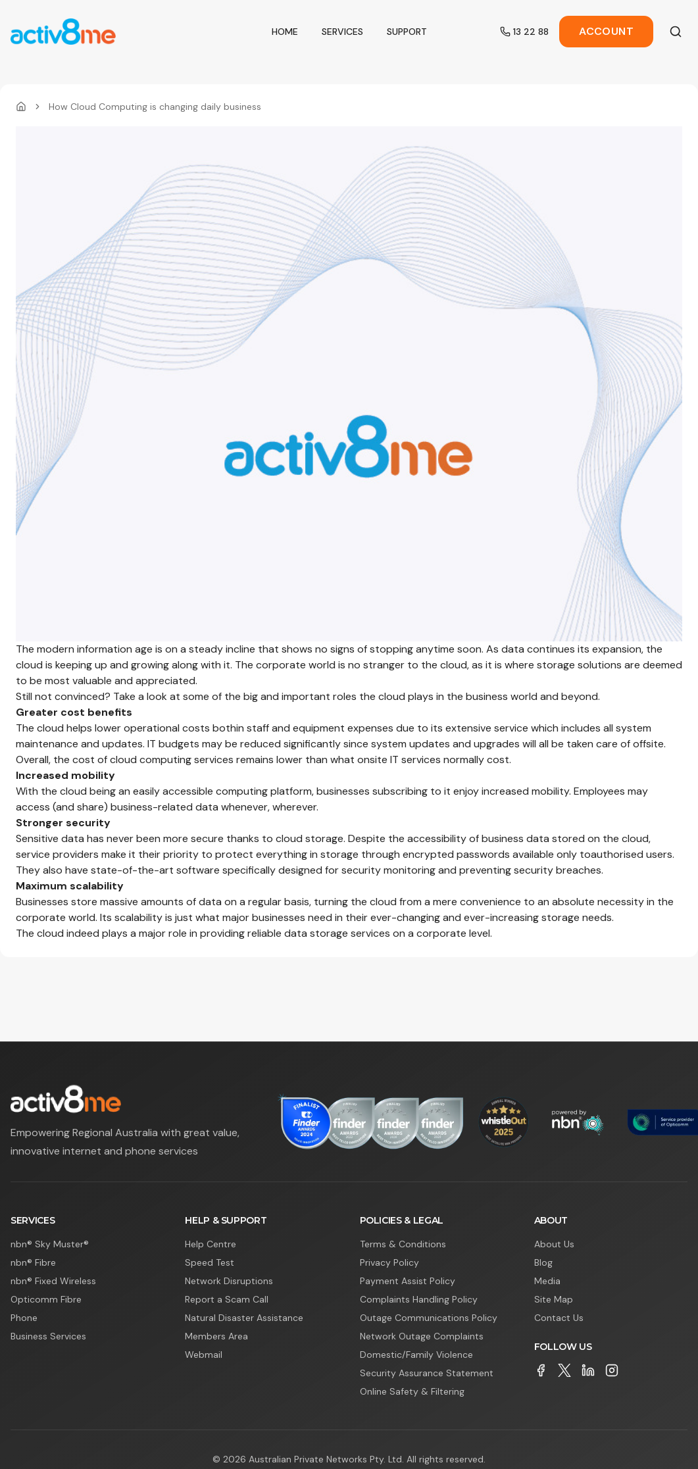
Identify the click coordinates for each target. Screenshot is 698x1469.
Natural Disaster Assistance (244, 1318)
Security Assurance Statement (426, 1373)
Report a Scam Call (226, 1299)
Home (285, 31)
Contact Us (559, 1318)
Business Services (48, 1336)
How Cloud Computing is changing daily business (155, 106)
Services (342, 31)
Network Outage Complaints (422, 1336)
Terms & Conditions (403, 1244)
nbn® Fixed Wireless (53, 1281)
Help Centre (210, 1244)
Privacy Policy (389, 1262)
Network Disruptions (229, 1281)
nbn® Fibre (33, 1262)
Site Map (553, 1299)
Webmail (203, 1354)
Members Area (216, 1336)
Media (547, 1281)
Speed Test (209, 1262)
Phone (24, 1318)
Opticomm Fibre (46, 1299)
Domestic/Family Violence (416, 1354)
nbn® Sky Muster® (50, 1244)
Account (606, 31)
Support (407, 31)
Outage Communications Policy (428, 1318)
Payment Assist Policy (407, 1281)
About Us (554, 1244)
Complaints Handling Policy (419, 1299)
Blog (543, 1262)
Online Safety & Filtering (412, 1391)
